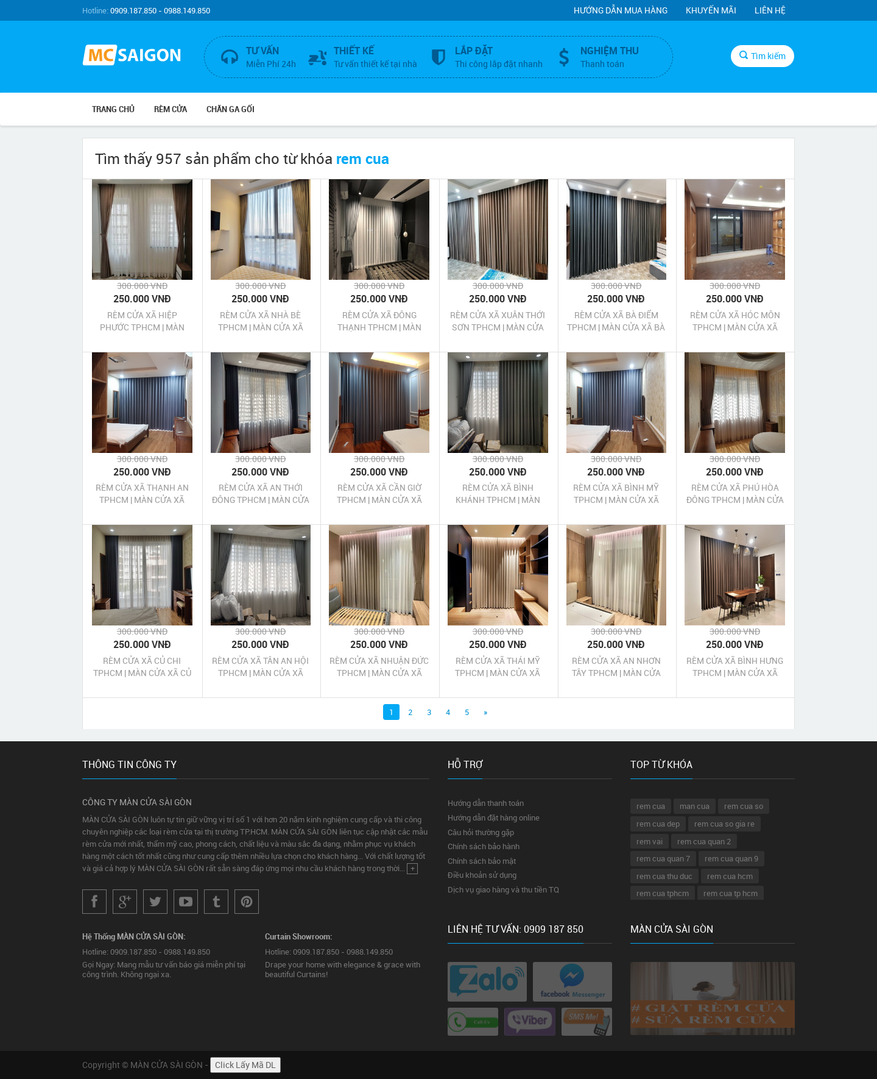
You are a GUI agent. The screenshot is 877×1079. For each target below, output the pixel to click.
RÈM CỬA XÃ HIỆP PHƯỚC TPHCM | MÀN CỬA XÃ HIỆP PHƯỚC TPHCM (142, 321)
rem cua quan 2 (704, 841)
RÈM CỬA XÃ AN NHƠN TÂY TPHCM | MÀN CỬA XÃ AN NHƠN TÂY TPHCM (616, 667)
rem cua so (743, 805)
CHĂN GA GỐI (230, 109)
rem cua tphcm (662, 893)
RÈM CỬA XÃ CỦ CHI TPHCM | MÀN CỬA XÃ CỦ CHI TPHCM (142, 667)
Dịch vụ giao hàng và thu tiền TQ (503, 889)
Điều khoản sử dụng (482, 874)
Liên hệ (770, 10)
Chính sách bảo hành (484, 846)
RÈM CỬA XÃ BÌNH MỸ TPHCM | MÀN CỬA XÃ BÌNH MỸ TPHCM (616, 494)
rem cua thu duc (664, 876)
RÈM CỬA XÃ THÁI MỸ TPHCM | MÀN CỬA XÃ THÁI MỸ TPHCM (497, 667)
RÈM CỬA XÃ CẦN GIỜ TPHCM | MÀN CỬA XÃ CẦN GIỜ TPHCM (379, 494)
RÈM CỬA (170, 109)
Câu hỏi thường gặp (481, 832)
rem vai (649, 841)
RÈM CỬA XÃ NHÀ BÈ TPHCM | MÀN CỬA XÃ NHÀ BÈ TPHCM (260, 321)
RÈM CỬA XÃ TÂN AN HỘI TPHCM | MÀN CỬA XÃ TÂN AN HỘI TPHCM (260, 667)
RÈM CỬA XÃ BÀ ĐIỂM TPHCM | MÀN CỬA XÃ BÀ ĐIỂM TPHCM (616, 321)
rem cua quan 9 (731, 858)
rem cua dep (658, 823)
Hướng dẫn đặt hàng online (494, 817)
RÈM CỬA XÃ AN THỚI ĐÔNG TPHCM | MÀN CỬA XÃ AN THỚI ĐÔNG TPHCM (260, 494)
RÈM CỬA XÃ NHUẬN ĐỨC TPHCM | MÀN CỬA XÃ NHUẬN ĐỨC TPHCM (379, 667)
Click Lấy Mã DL (245, 1064)
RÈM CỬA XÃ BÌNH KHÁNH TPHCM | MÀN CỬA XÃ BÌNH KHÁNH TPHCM (498, 494)
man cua (695, 805)
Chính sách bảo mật (482, 860)
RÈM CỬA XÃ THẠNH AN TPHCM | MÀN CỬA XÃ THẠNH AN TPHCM (142, 494)
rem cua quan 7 (663, 858)
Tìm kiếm (762, 56)
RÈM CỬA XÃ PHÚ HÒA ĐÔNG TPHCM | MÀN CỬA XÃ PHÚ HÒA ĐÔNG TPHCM (735, 494)
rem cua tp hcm (730, 893)
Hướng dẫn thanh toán (486, 802)
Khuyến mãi (711, 10)
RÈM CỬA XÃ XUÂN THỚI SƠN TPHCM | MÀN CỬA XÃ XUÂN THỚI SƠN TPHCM (497, 321)
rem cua (650, 805)
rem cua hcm (730, 876)
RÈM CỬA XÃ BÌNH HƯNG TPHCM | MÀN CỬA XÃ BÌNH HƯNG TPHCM (734, 667)
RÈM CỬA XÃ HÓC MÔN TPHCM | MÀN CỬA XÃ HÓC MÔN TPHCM (735, 321)
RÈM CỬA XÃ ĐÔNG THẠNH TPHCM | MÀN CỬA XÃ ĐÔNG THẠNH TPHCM (379, 321)
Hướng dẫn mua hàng (620, 10)
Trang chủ (113, 109)
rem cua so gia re (724, 823)
